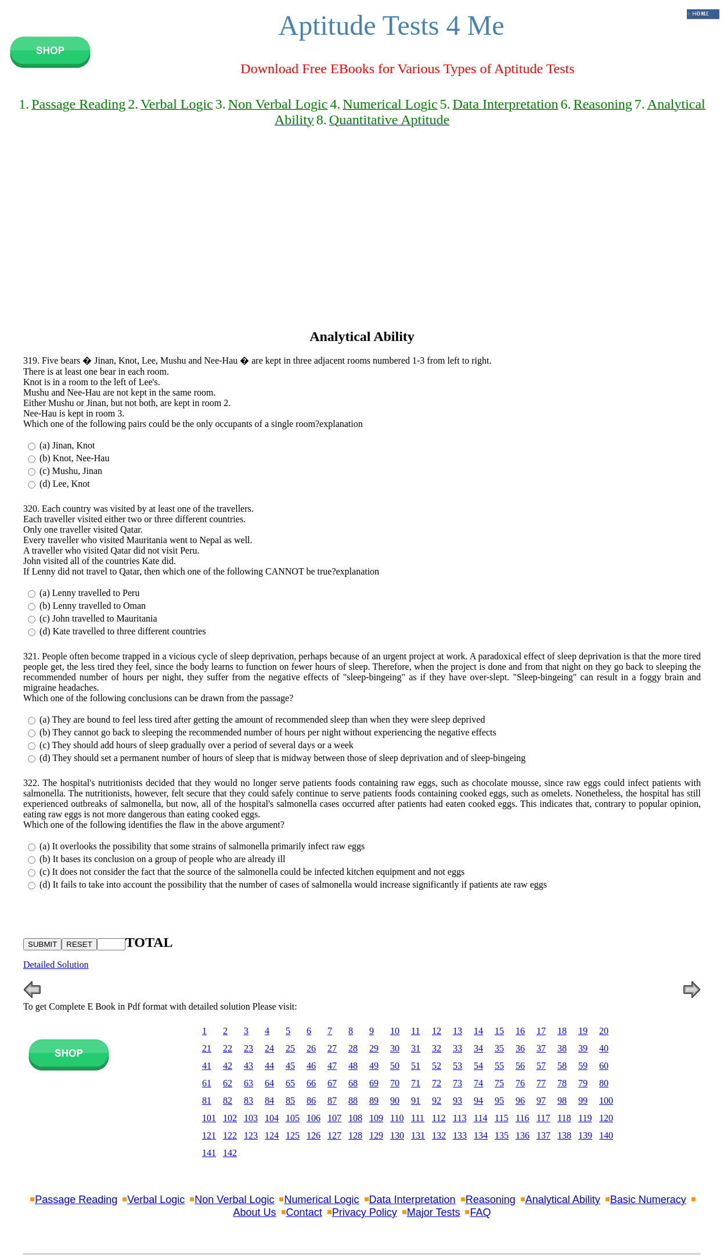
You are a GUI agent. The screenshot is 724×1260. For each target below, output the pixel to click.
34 (478, 1048)
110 (397, 1118)
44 (269, 1066)
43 (248, 1066)
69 (374, 1083)
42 (227, 1066)
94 (478, 1100)
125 (293, 1135)
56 (520, 1066)
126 (313, 1135)
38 (562, 1048)
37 (541, 1048)
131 (418, 1135)
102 (230, 1118)
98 (562, 1100)
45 (290, 1066)
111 (417, 1118)
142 (230, 1153)
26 (311, 1048)
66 (311, 1083)
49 (374, 1066)
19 (583, 1031)
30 (394, 1048)
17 (541, 1031)
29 (374, 1048)
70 (394, 1083)
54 (478, 1066)
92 (436, 1100)
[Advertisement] (362, 238)
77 (541, 1083)
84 (269, 1100)
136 (523, 1135)
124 (272, 1135)
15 (499, 1031)
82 (227, 1100)
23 (248, 1048)
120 (606, 1118)
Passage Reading (76, 1199)
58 (562, 1066)
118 (564, 1118)
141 (209, 1153)
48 (353, 1066)
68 (353, 1083)
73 (457, 1083)
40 (603, 1048)
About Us (254, 1212)
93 (457, 1100)
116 (522, 1118)
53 (457, 1066)
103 (251, 1118)
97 (541, 1100)
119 (585, 1118)
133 (460, 1135)
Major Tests (433, 1212)
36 (520, 1048)
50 (394, 1066)
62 (227, 1083)
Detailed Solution (55, 965)
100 (606, 1100)
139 (585, 1135)
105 (293, 1118)
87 (332, 1100)
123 (251, 1135)
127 (334, 1135)
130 (397, 1135)
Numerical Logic (321, 1199)
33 (457, 1048)
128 (355, 1135)
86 (311, 1100)
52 (436, 1066)
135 (502, 1135)
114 (480, 1118)
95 (499, 1100)
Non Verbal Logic (234, 1199)
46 (311, 1066)
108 (355, 1118)
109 (376, 1118)
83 (248, 1100)
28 (353, 1048)
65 (290, 1083)
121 (209, 1135)
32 (436, 1048)
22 (227, 1048)
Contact (304, 1212)
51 (415, 1066)
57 (541, 1066)
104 (272, 1118)
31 (415, 1048)
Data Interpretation (412, 1199)
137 (543, 1135)
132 (439, 1135)
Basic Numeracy (648, 1199)
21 (206, 1048)
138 (564, 1135)
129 (376, 1135)
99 (583, 1100)
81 (206, 1100)
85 (290, 1100)
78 (562, 1083)
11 (415, 1031)
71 (415, 1083)
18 (562, 1031)
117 (543, 1118)
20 (603, 1031)
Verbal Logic (156, 1199)
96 (520, 1100)
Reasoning (491, 1199)
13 (457, 1031)
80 (603, 1083)
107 (334, 1118)
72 (436, 1083)
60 (603, 1066)
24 (269, 1048)
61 (206, 1083)
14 (478, 1031)
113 (459, 1118)
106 (313, 1118)
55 (499, 1066)
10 (394, 1031)
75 (499, 1083)
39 (583, 1048)
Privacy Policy (364, 1212)
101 (209, 1118)
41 (206, 1066)
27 (332, 1048)
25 (290, 1048)
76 (520, 1083)
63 (248, 1083)
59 (583, 1066)
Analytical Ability (562, 1199)
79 (583, 1083)
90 (394, 1100)
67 (332, 1083)
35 (499, 1048)
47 (332, 1066)
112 (438, 1118)
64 (269, 1083)
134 (481, 1135)
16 (520, 1031)
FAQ (480, 1212)
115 (501, 1118)
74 (478, 1083)
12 (436, 1031)
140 (606, 1135)
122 (230, 1135)
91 (415, 1100)
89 (374, 1100)
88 (353, 1100)
